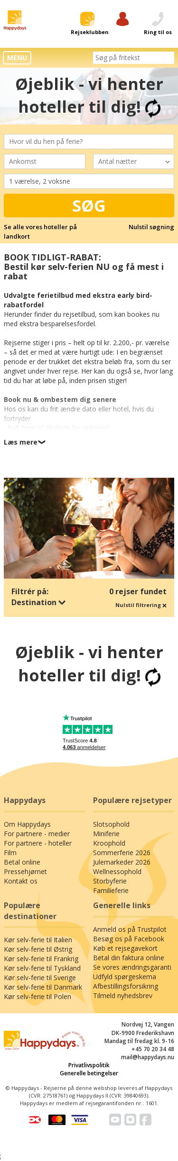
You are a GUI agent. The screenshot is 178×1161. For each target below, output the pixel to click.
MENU (17, 57)
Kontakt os (20, 880)
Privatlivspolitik (89, 1065)
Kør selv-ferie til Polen (37, 996)
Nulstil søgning (151, 227)
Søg (89, 205)
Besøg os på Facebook (128, 938)
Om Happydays (27, 824)
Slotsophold (111, 824)
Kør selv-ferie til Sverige (40, 977)
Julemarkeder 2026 (121, 861)
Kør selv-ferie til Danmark (43, 986)
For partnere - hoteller (38, 843)
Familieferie (111, 890)
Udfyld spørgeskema (124, 976)
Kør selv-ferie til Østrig (38, 949)
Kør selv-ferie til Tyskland (42, 968)
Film (10, 852)
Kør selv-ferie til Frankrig (41, 958)
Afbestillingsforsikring (125, 986)
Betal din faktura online (128, 957)
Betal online (22, 861)
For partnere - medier (37, 833)
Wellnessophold (117, 871)
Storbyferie (110, 880)
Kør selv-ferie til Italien (38, 939)
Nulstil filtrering (141, 604)
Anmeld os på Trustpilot (130, 929)
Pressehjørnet (25, 871)
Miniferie (106, 833)
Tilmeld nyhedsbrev (122, 995)
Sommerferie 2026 (121, 852)
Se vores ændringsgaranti (132, 967)
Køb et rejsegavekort (125, 948)
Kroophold (109, 843)
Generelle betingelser (89, 1073)
